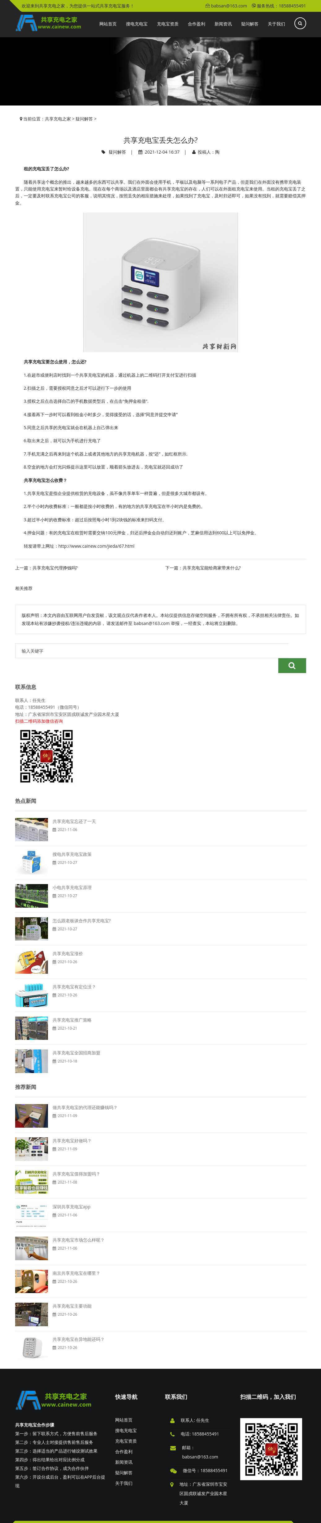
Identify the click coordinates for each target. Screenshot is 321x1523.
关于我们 (123, 1468)
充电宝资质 (126, 1426)
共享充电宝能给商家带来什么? (212, 568)
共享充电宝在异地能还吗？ (79, 1324)
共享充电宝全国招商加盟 (76, 1038)
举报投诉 (30, 1514)
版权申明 (71, 1514)
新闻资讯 (123, 1447)
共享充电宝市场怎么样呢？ (79, 1225)
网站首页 (123, 1405)
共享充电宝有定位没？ (74, 972)
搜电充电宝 (126, 1415)
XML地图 (236, 1514)
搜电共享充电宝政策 (72, 839)
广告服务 (92, 1514)
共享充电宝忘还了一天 (74, 806)
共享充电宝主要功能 (72, 1291)
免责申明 (50, 1514)
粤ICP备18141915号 (286, 1514)
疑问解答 (84, 119)
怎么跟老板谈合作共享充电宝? (82, 906)
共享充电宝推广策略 (72, 1005)
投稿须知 (112, 1514)
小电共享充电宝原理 (72, 872)
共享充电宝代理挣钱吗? (55, 568)
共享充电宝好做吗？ (72, 1126)
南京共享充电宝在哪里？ (76, 1258)
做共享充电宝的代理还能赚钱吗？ (85, 1092)
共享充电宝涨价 (68, 938)
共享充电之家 (58, 119)
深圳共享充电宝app (72, 1192)
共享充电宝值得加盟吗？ (76, 1159)
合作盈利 (123, 1437)
